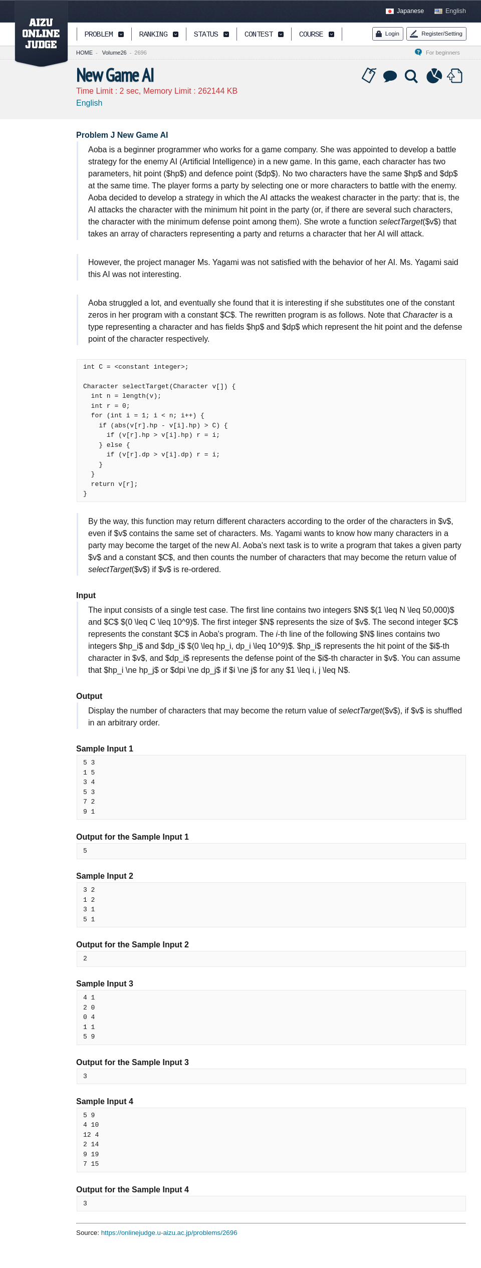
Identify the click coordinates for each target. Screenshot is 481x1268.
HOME (84, 53)
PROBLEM (99, 35)
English (455, 11)
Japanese (410, 11)
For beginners (446, 53)
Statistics (434, 76)
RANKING (153, 35)
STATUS (206, 35)
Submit (456, 76)
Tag (369, 76)
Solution (412, 76)
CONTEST (259, 35)
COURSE (311, 35)
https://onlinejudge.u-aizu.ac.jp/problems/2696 (169, 1232)
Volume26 (114, 53)
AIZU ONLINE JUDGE (36, 34)
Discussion (391, 76)
